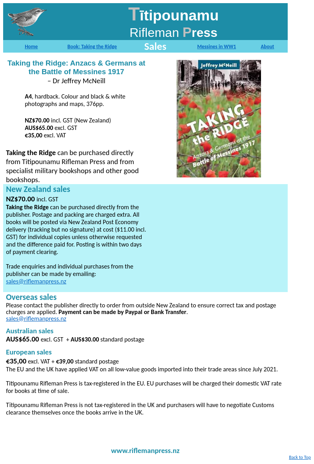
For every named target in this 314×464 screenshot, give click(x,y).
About (267, 46)
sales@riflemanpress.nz (36, 281)
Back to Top (300, 457)
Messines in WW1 (216, 46)
